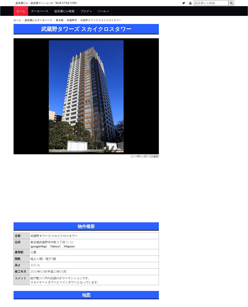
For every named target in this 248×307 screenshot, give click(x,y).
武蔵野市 (72, 20)
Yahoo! (55, 246)
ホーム (20, 11)
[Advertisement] (86, 189)
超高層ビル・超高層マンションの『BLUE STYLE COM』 (47, 2)
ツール (103, 11)
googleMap (38, 246)
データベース (39, 11)
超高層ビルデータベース (38, 20)
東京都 (59, 20)
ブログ (86, 11)
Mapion (69, 246)
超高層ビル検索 (64, 11)
